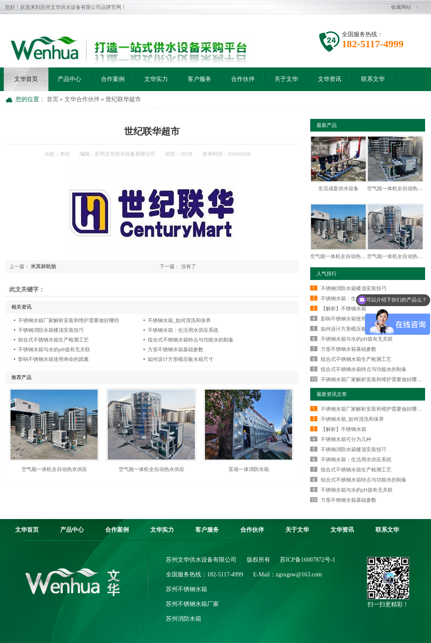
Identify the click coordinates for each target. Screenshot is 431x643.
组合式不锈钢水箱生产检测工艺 (53, 340)
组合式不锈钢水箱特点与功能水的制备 (191, 340)
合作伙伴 (243, 79)
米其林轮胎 (43, 266)
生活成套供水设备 (338, 188)
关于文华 (286, 79)
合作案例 (113, 79)
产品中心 (69, 79)
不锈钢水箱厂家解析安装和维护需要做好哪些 (68, 320)
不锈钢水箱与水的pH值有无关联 (54, 349)
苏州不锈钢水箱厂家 (192, 604)
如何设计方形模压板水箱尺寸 (180, 359)
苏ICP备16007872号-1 (307, 560)
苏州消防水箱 (183, 619)
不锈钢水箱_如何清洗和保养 (179, 320)
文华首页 (26, 79)
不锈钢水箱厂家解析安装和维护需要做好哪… (371, 379)
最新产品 (327, 125)
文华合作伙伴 (82, 99)
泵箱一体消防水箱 (249, 469)
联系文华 (373, 79)
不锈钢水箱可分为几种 (346, 439)
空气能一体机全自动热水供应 (54, 469)
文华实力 (156, 79)
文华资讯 (329, 79)
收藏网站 (401, 7)
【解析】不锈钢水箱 (343, 309)
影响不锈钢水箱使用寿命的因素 (53, 359)
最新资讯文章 (332, 394)
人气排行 (327, 274)
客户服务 (199, 79)
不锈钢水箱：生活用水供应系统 (183, 330)
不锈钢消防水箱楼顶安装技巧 (51, 330)
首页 (53, 99)
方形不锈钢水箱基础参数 (175, 349)
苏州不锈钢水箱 (186, 589)
